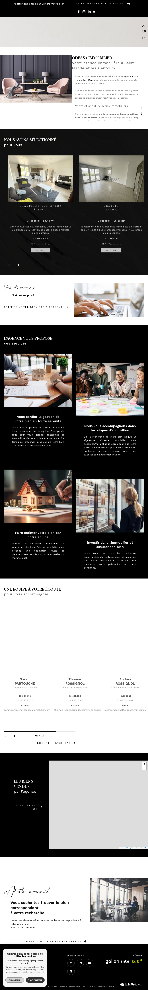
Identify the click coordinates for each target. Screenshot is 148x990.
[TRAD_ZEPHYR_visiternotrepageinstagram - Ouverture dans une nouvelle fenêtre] (84, 12)
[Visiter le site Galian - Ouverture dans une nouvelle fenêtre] (112, 961)
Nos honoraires (52, 986)
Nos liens (92, 986)
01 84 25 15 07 (12, 961)
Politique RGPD (102, 986)
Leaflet (122, 848)
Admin (84, 986)
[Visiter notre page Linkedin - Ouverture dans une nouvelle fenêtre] (89, 12)
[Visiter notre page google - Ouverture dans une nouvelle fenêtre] (94, 12)
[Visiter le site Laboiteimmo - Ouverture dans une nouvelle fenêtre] (131, 985)
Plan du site (63, 986)
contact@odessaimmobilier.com (19, 965)
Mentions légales (74, 986)
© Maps (130, 848)
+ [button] (144, 764)
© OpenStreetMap (141, 848)
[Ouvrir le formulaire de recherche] (130, 12)
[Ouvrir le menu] (143, 12)
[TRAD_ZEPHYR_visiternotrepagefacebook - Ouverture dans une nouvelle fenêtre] (78, 12)
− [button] (144, 768)
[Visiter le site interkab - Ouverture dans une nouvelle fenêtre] (131, 961)
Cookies (111, 986)
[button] (18, 265)
